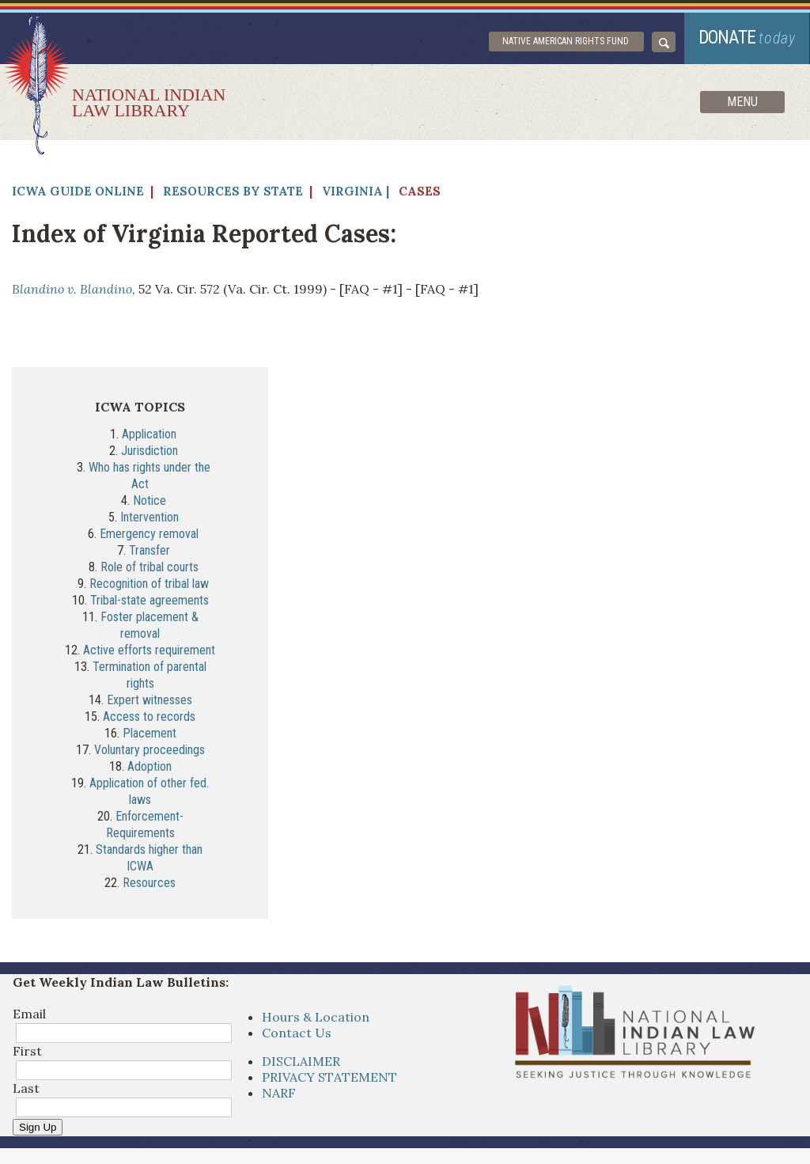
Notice (149, 500)
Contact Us (296, 1033)
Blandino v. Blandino (72, 289)
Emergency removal (149, 533)
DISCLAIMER (301, 1061)
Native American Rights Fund (566, 41)
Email (29, 1014)
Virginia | (355, 191)
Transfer (149, 550)
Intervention (149, 517)
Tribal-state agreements (149, 600)
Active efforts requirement (149, 650)
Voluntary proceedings (149, 749)
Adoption (149, 766)
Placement (149, 733)
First (27, 1051)
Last (26, 1088)
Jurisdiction (149, 450)
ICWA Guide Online (78, 191)
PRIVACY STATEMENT (329, 1077)
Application (149, 434)
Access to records (149, 716)
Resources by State (233, 191)
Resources (149, 882)
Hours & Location (315, 1017)
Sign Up (37, 1127)
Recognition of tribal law (149, 583)
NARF (279, 1093)
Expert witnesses (149, 699)
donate (748, 37)
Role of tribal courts (149, 566)
